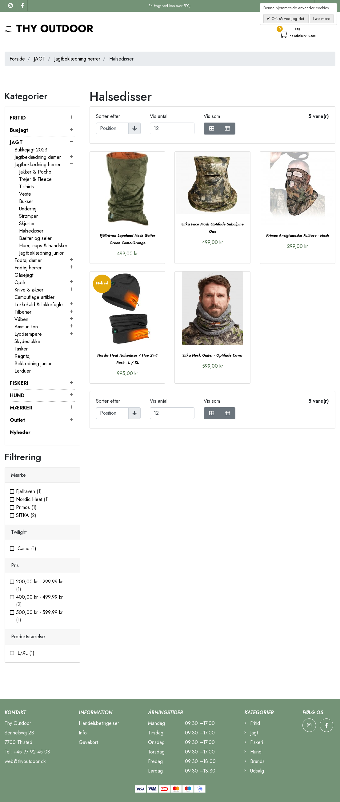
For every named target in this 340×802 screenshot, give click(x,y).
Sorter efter (108, 116)
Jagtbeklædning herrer (77, 58)
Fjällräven (29, 491)
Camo (26, 548)
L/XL (25, 652)
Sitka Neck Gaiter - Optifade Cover (212, 355)
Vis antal (158, 116)
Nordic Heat (32, 499)
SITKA (26, 515)
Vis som (212, 116)
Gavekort (88, 742)
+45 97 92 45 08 (32, 751)
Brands (254, 761)
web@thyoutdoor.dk (25, 761)
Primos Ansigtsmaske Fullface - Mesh (297, 235)
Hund (253, 751)
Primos (26, 507)
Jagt (251, 732)
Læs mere (321, 19)
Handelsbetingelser (99, 723)
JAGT (39, 58)
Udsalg (254, 770)
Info (83, 732)
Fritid (252, 723)
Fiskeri (253, 742)
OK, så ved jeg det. (287, 19)
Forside (17, 58)
